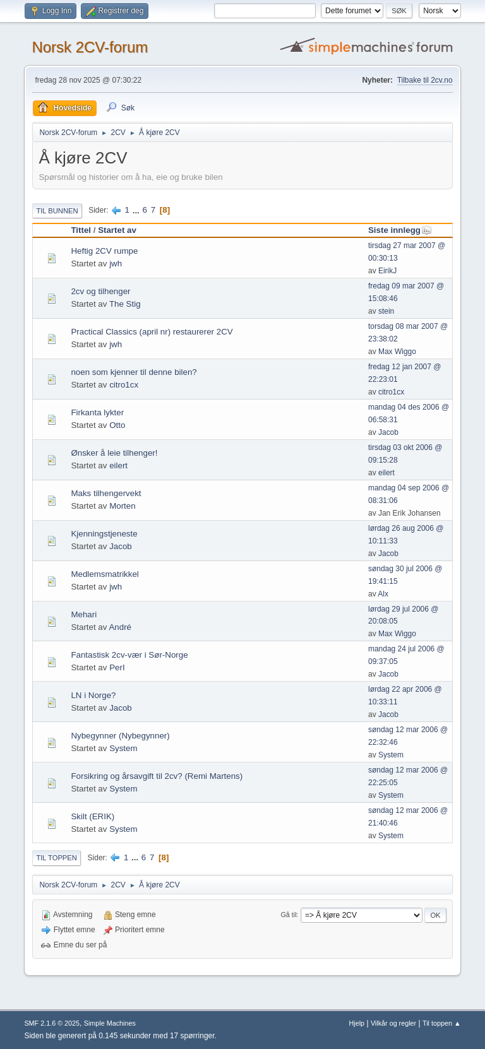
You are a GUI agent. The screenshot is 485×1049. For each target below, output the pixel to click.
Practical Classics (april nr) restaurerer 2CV (151, 331)
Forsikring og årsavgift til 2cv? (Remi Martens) (156, 776)
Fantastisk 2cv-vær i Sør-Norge (129, 655)
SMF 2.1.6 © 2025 (52, 1023)
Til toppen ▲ (441, 1023)
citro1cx (123, 384)
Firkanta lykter (97, 412)
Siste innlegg (400, 230)
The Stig (125, 304)
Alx (383, 594)
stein (386, 311)
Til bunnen (57, 211)
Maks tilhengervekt (106, 493)
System (123, 748)
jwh (115, 263)
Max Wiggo (397, 351)
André (120, 627)
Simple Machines (110, 1023)
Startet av (117, 230)
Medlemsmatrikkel (104, 574)
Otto (117, 425)
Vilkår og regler (393, 1023)
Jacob (388, 432)
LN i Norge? (93, 695)
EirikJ (387, 270)
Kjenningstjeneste (104, 533)
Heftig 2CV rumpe (104, 251)
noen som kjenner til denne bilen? (133, 372)
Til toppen (56, 858)
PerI (116, 667)
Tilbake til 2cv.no (425, 80)
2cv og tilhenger (100, 291)
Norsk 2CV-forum (90, 47)
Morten (122, 506)
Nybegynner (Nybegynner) (120, 735)
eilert (118, 465)
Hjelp (357, 1023)
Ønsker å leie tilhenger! (114, 453)
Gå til (288, 914)
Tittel (81, 230)
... (137, 210)
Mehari (84, 614)
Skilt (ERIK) (92, 816)
